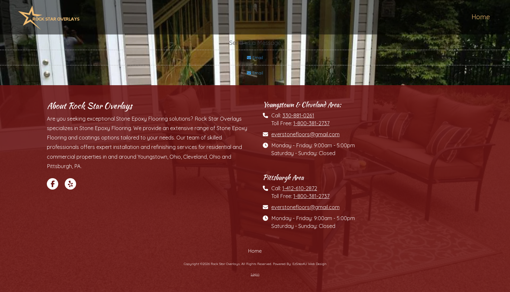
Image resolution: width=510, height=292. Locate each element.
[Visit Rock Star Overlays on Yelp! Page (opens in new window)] (70, 184)
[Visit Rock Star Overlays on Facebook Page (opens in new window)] (52, 184)
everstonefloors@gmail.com (305, 134)
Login (255, 274)
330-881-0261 (298, 115)
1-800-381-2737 (311, 123)
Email (255, 57)
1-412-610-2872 (299, 188)
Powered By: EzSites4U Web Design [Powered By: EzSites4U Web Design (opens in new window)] (300, 264)
